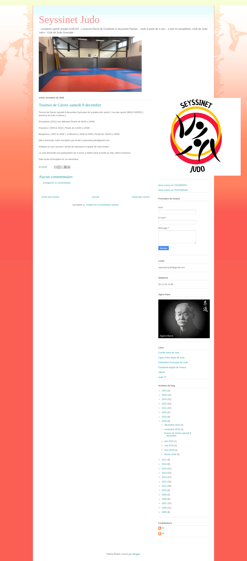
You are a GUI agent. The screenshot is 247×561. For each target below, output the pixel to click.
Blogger (136, 554)
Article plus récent (50, 197)
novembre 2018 (172, 429)
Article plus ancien (141, 197)
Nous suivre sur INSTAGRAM (172, 190)
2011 (164, 486)
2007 (164, 503)
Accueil (95, 197)
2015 (164, 468)
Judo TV (162, 377)
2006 (164, 507)
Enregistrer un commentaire (56, 182)
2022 (164, 403)
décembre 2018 (172, 425)
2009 (164, 494)
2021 (164, 408)
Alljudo (161, 372)
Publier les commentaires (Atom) (102, 205)
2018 (164, 421)
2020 (164, 412)
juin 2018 (169, 441)
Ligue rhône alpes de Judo (171, 357)
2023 (164, 399)
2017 (164, 459)
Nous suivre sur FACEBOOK (172, 185)
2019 (164, 416)
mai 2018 (169, 445)
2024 (164, 395)
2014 (164, 473)
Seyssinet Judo (69, 19)
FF (163, 528)
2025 (164, 390)
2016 (164, 464)
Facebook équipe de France (172, 367)
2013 (164, 477)
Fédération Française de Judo (173, 362)
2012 (164, 481)
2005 (164, 512)
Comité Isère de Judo (169, 352)
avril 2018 (169, 450)
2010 (164, 490)
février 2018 (170, 454)
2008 (164, 499)
